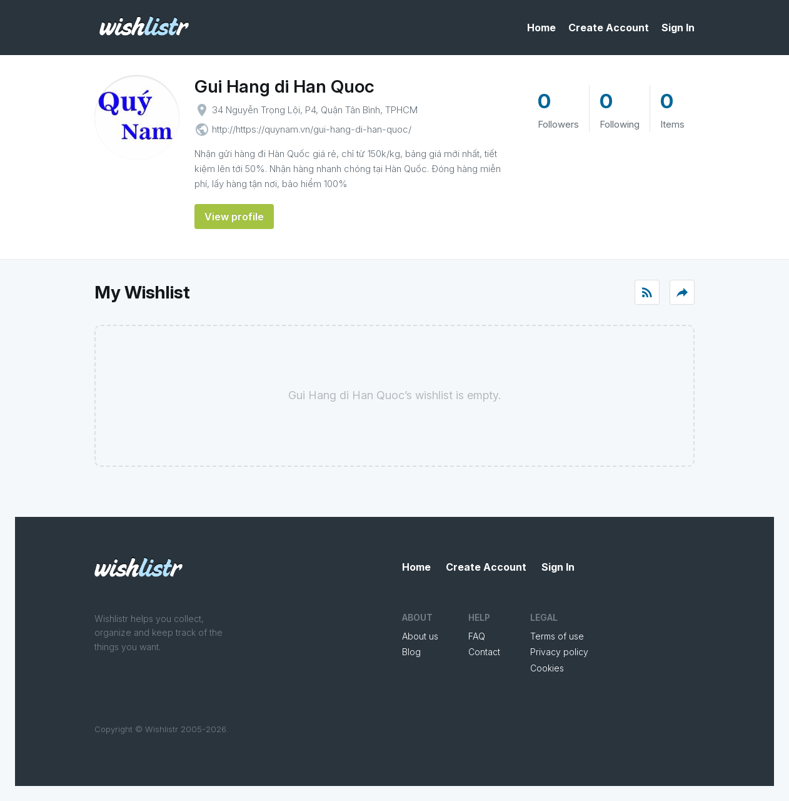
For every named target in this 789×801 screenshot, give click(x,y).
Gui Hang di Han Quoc (284, 86)
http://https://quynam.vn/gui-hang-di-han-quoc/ (311, 129)
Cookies (547, 668)
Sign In (678, 27)
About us (420, 636)
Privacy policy (559, 651)
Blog (411, 651)
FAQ (476, 636)
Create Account (608, 27)
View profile (234, 216)
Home (541, 27)
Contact (484, 651)
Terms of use (557, 636)
